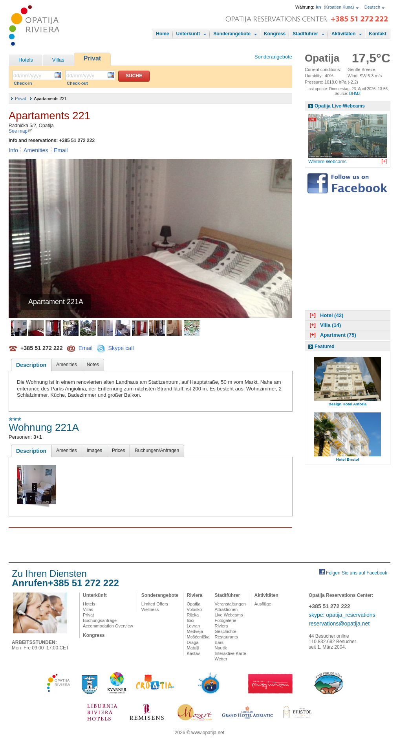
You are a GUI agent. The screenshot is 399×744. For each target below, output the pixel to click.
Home (162, 33)
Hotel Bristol (347, 459)
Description (31, 365)
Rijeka (193, 615)
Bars (218, 642)
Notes (93, 364)
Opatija (193, 604)
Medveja (195, 631)
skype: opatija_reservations (342, 615)
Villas (58, 60)
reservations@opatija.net (339, 623)
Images (94, 450)
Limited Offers (154, 604)
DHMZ (355, 93)
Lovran (193, 626)
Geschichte (225, 631)
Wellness (150, 609)
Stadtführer (305, 33)
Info (13, 150)
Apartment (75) (332, 335)
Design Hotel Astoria (348, 404)
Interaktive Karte (230, 653)
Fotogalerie (225, 620)
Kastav (193, 653)
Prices (118, 450)
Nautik (220, 648)
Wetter (220, 658)
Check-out (77, 83)
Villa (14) (324, 325)
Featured (325, 346)
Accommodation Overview (108, 626)
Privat (92, 58)
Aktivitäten (343, 33)
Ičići (190, 620)
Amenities (36, 150)
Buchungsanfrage (100, 620)
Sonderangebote (232, 33)
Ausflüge (262, 604)
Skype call (121, 348)
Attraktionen (226, 609)
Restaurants (226, 637)
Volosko (194, 609)
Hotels (25, 60)
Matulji (193, 648)
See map (20, 131)
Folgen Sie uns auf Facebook (356, 573)
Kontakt (377, 33)
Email (61, 150)
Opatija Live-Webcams (340, 106)
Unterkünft (188, 33)
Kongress (275, 33)
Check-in (23, 83)
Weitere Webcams (327, 161)
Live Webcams (228, 615)
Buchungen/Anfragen (157, 450)
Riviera (194, 595)
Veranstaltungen (230, 604)
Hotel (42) (325, 315)
